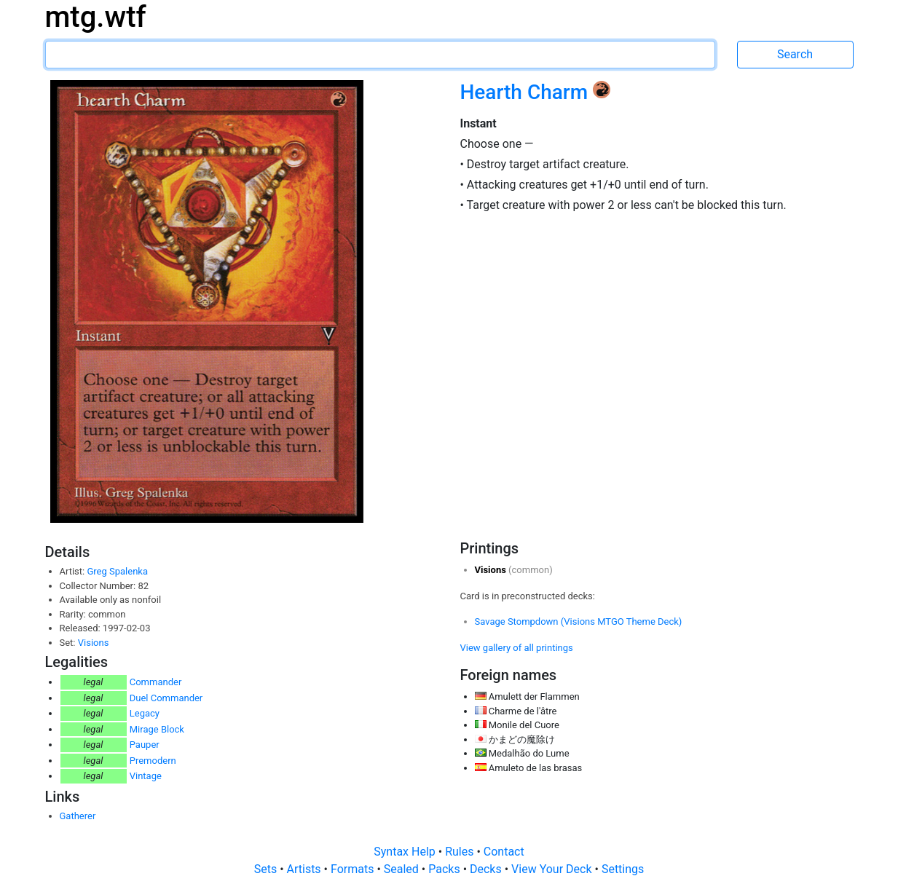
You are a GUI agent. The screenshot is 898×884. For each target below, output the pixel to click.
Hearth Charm (527, 92)
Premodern (153, 760)
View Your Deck (552, 869)
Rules (460, 852)
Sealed (403, 869)
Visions (93, 642)
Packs (445, 869)
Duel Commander (166, 697)
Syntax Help (406, 852)
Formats (354, 869)
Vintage (146, 775)
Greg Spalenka (117, 571)
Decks (487, 869)
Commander (156, 681)
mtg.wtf (95, 17)
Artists (305, 869)
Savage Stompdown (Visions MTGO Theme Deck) (578, 621)
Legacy (144, 713)
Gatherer (78, 815)
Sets (267, 869)
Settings (623, 869)
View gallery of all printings (516, 647)
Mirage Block (157, 729)
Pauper (144, 744)
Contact (504, 852)
